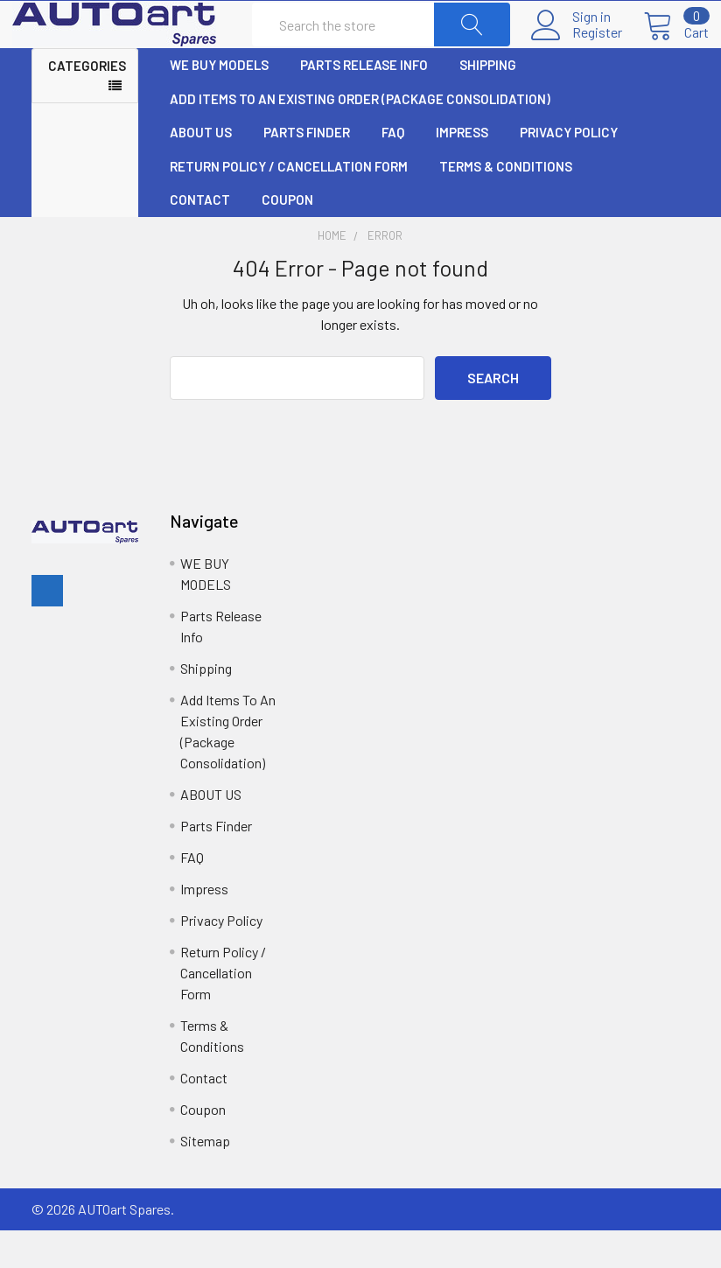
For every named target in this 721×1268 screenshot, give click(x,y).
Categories (87, 104)
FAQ (393, 171)
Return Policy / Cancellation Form (289, 205)
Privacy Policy (569, 171)
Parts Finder (306, 171)
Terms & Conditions (505, 205)
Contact (200, 238)
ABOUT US (201, 171)
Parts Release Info (364, 103)
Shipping (487, 103)
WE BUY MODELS (219, 103)
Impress (462, 171)
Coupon (287, 238)
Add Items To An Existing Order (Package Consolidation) (360, 137)
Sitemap (205, 1178)
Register (578, 52)
